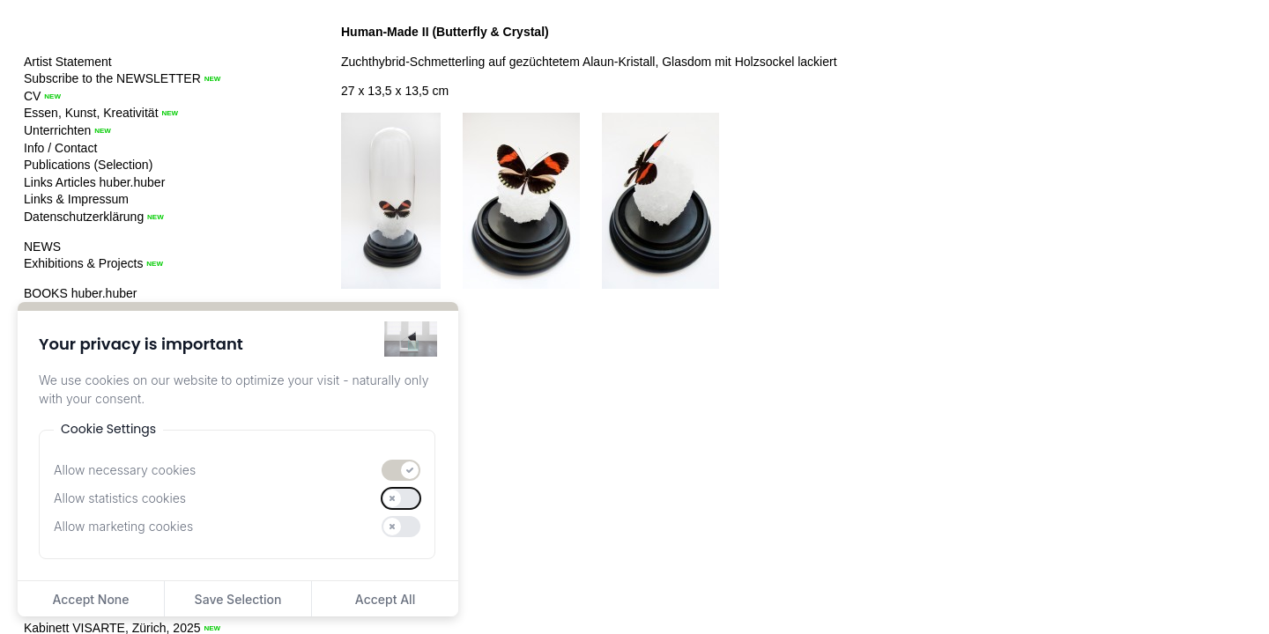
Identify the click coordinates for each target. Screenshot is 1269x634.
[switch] (401, 470)
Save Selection (238, 599)
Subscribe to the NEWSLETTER (112, 78)
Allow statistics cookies (120, 497)
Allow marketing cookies (123, 526)
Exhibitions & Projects (83, 263)
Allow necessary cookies (125, 469)
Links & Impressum (76, 199)
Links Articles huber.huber (94, 182)
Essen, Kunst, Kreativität (91, 113)
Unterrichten (57, 130)
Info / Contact (60, 148)
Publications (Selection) (88, 165)
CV (32, 96)
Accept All (385, 599)
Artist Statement (68, 62)
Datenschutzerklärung (84, 217)
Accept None (90, 599)
